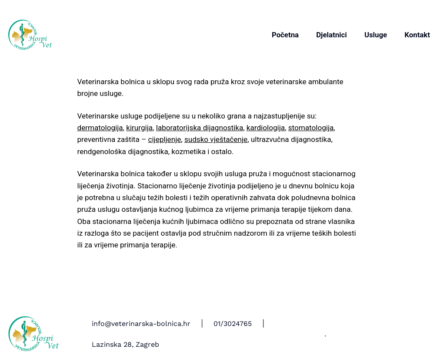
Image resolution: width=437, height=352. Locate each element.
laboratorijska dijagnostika (199, 127)
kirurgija (139, 127)
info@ (101, 324)
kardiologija (266, 127)
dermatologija (100, 127)
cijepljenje (164, 139)
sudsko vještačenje (215, 139)
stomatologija (311, 127)
